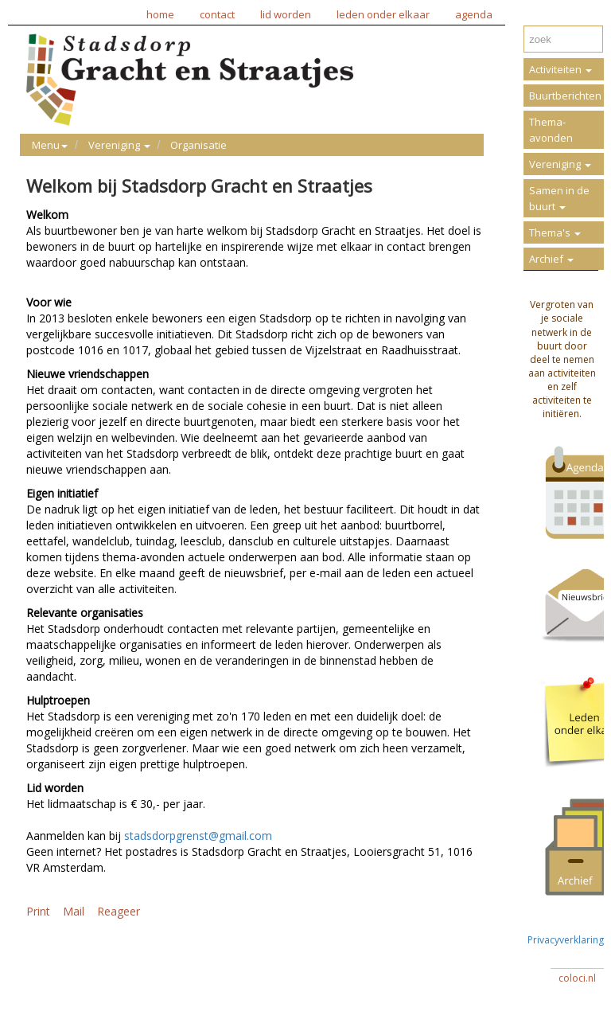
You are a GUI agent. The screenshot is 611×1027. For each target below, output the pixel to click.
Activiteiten (560, 69)
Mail (73, 911)
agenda (473, 14)
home (160, 14)
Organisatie (198, 145)
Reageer (118, 911)
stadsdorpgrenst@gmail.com (198, 835)
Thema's (555, 232)
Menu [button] (50, 145)
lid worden (285, 14)
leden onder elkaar (383, 14)
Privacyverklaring (565, 933)
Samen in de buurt (559, 198)
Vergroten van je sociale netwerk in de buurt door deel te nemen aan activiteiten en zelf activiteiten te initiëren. (562, 359)
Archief (551, 259)
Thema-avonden (551, 130)
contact (217, 14)
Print (38, 911)
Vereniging (560, 164)
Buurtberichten (565, 95)
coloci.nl (577, 978)
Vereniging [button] (119, 145)
